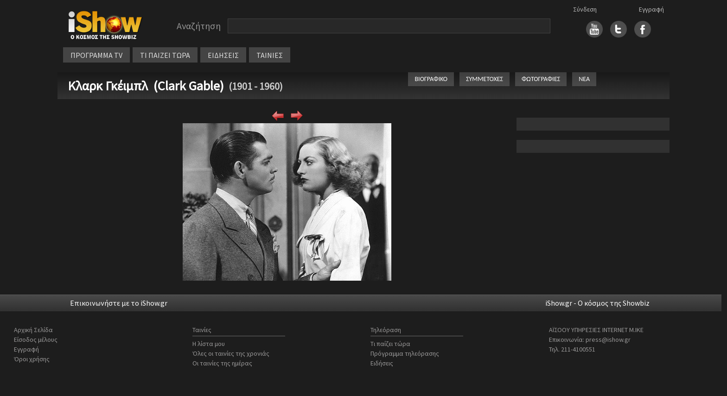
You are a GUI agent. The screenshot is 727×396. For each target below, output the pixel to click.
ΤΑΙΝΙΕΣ (269, 55)
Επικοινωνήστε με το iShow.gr (118, 303)
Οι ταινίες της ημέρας (222, 363)
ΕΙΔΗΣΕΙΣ (223, 55)
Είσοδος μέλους (35, 339)
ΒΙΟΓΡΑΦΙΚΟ (431, 79)
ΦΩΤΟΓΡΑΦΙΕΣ (541, 79)
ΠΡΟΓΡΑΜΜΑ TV (96, 55)
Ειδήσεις (381, 363)
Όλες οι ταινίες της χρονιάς (230, 353)
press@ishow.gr (608, 339)
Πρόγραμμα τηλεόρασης (404, 353)
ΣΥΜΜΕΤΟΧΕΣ (484, 79)
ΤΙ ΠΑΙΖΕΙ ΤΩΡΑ (165, 55)
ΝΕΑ (584, 79)
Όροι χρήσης (32, 359)
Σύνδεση (585, 9)
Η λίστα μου (208, 343)
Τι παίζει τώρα (390, 343)
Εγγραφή (651, 9)
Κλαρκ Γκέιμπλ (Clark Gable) (146, 85)
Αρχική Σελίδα (33, 330)
